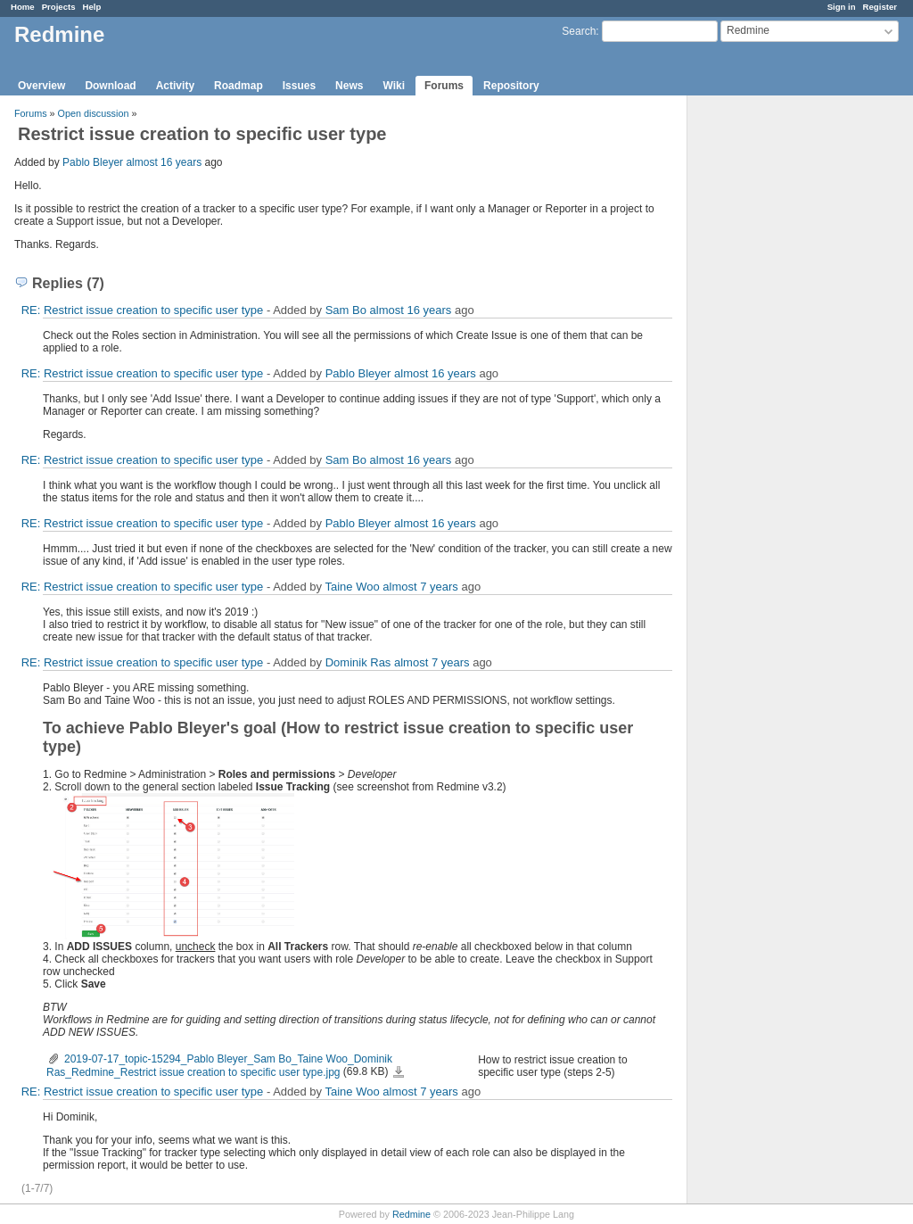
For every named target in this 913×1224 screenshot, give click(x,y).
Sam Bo (345, 310)
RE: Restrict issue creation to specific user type (142, 310)
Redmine (411, 1214)
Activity (175, 85)
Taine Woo (352, 586)
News (349, 85)
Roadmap (238, 85)
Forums (444, 85)
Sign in (841, 7)
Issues (299, 85)
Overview (41, 85)
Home (23, 7)
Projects (59, 7)
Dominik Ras (358, 662)
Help (92, 7)
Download (110, 85)
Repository (511, 85)
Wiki (393, 85)
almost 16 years (164, 162)
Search (579, 31)
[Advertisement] (776, 375)
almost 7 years (420, 586)
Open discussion (93, 113)
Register (880, 7)
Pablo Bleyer (92, 162)
